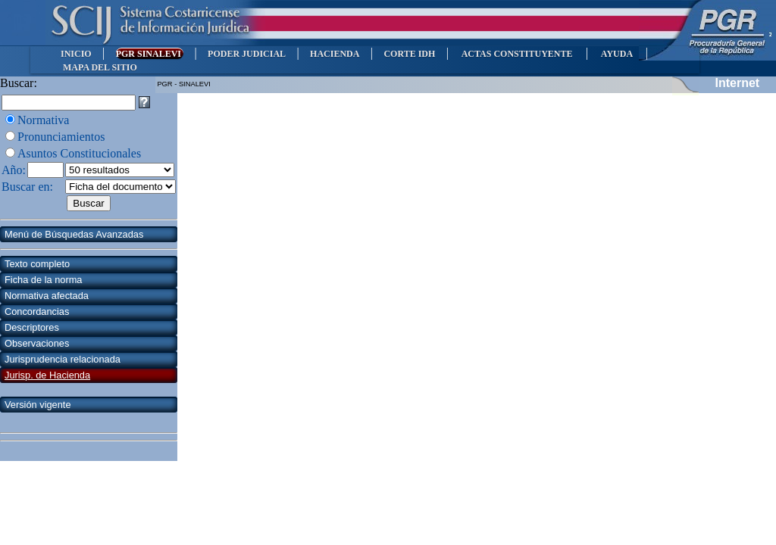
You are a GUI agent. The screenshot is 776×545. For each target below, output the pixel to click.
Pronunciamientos (61, 136)
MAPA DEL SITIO (100, 67)
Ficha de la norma (43, 279)
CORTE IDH (409, 53)
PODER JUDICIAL (247, 53)
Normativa (43, 120)
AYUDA (616, 53)
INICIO (76, 53)
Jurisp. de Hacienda (47, 375)
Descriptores (32, 327)
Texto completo (37, 263)
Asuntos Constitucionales (79, 153)
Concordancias (37, 311)
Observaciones (37, 343)
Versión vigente (38, 404)
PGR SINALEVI (149, 53)
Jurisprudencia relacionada (62, 359)
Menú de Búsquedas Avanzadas (74, 234)
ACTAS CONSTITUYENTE (516, 53)
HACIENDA (334, 53)
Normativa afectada (47, 295)
